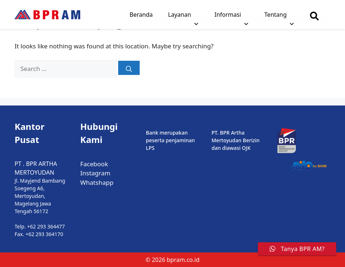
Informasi (231, 16)
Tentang (279, 16)
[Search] (129, 68)
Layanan (183, 16)
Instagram (95, 173)
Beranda (140, 15)
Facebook (94, 164)
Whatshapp (96, 182)
